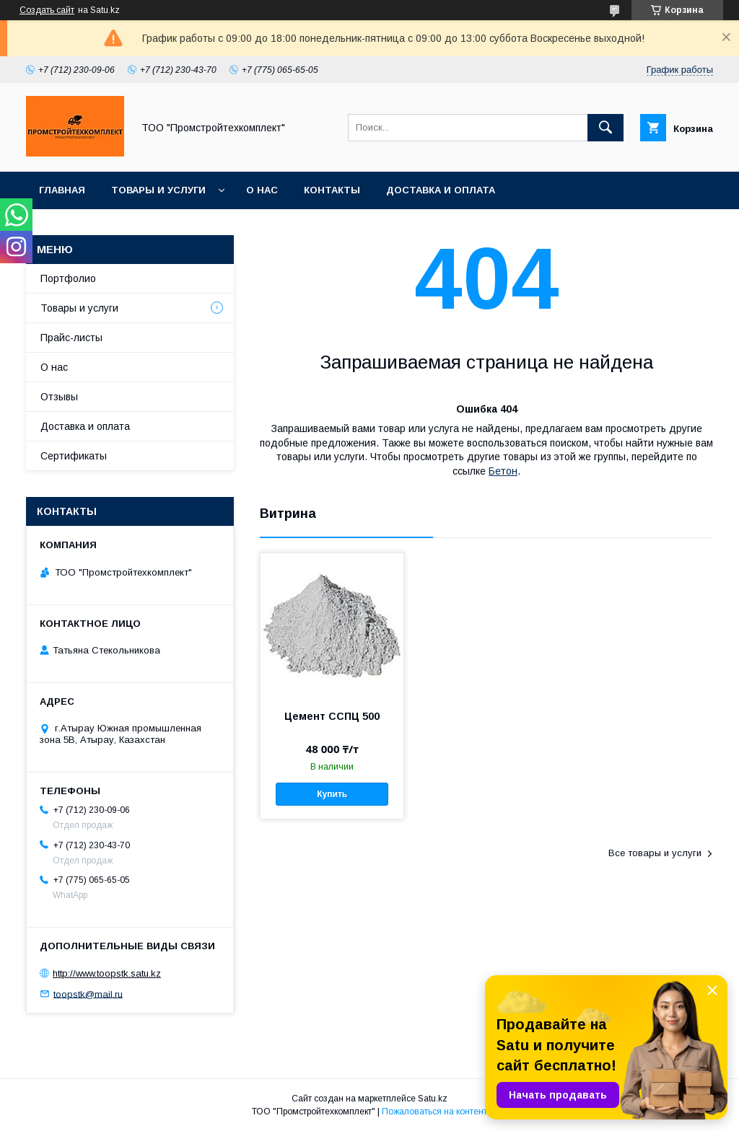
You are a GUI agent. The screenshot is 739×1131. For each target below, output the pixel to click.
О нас (262, 190)
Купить (332, 794)
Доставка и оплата (440, 190)
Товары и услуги (158, 190)
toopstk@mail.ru (88, 993)
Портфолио (68, 278)
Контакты (332, 190)
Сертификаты (73, 456)
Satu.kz (432, 1098)
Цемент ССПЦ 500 (332, 716)
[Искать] (605, 127)
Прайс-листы (71, 337)
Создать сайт (46, 10)
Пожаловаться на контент (434, 1111)
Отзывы (59, 396)
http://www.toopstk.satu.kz (107, 973)
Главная (62, 190)
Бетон (503, 471)
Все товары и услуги (654, 853)
